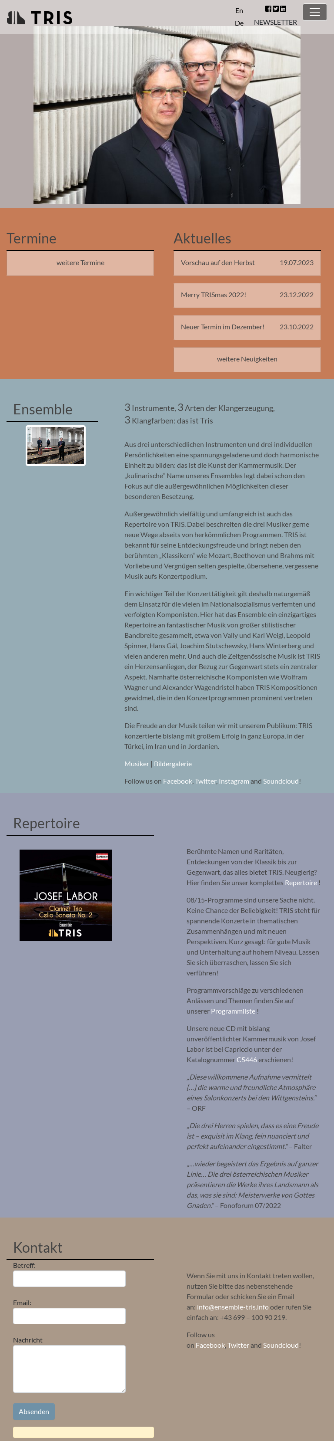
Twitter (205, 781)
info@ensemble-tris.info (233, 1307)
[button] (30, 445)
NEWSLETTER (275, 22)
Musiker (137, 763)
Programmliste (233, 1011)
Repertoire (301, 882)
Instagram (234, 781)
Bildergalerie (173, 763)
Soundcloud (281, 781)
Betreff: (69, 1274)
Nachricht (69, 1364)
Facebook (177, 781)
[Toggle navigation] (315, 12)
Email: (69, 1311)
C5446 (247, 1059)
